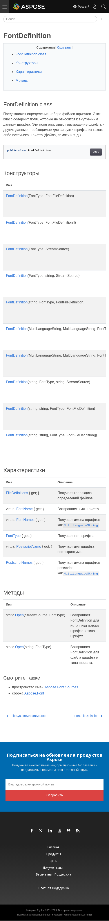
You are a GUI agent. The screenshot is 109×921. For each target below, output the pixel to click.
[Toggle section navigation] (101, 19)
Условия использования (67, 914)
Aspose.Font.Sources (61, 687)
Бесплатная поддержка (53, 874)
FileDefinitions (17, 493)
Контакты (86, 914)
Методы (22, 80)
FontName (24, 509)
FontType (13, 536)
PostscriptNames (19, 562)
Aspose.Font (34, 693)
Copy (96, 152)
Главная (53, 847)
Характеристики (29, 72)
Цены (53, 861)
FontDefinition (17, 196)
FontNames (25, 520)
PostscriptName (28, 546)
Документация (53, 867)
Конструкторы (27, 63)
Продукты (53, 854)
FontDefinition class (31, 54)
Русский (81, 7)
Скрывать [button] (64, 47)
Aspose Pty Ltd (36, 910)
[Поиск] (50, 19)
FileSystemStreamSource (26, 716)
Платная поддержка (53, 888)
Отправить (54, 795)
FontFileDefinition (88, 716)
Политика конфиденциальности (35, 914)
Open (19, 615)
